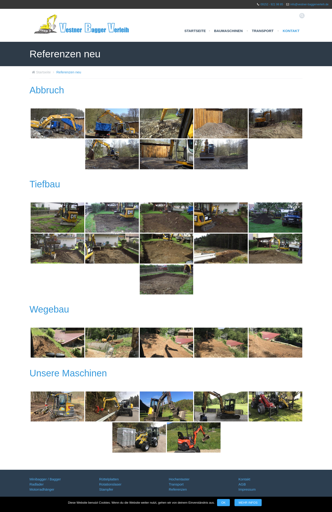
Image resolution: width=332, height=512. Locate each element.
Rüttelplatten (109, 479)
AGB (242, 484)
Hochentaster (179, 479)
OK (223, 502)
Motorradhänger (41, 489)
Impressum (247, 489)
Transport (262, 31)
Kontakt (291, 31)
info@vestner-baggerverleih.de (309, 4)
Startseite (195, 31)
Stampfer (106, 489)
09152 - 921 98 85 (271, 4)
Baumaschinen (228, 31)
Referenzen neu (68, 72)
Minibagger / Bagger (45, 479)
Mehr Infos (248, 502)
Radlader (36, 484)
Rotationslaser (110, 484)
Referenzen (178, 489)
